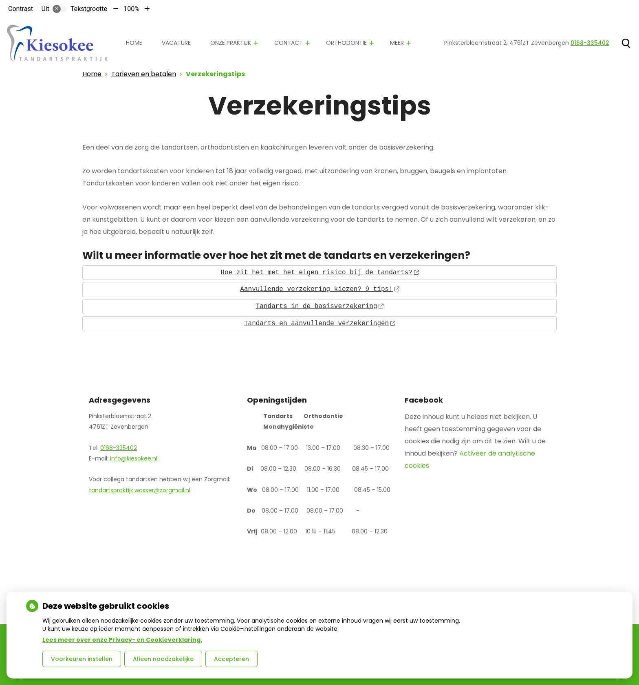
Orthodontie (346, 43)
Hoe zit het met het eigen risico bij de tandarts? (319, 272)
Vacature (176, 43)
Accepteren (231, 659)
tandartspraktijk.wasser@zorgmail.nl (139, 490)
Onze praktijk (230, 43)
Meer (397, 43)
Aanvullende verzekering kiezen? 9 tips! (319, 289)
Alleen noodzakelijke (163, 659)
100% (131, 9)
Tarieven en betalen (143, 74)
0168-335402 (118, 448)
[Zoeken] (625, 43)
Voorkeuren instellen (81, 659)
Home (134, 43)
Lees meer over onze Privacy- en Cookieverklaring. (122, 640)
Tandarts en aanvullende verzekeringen (319, 323)
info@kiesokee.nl (133, 458)
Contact (288, 43)
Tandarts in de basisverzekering (319, 306)
